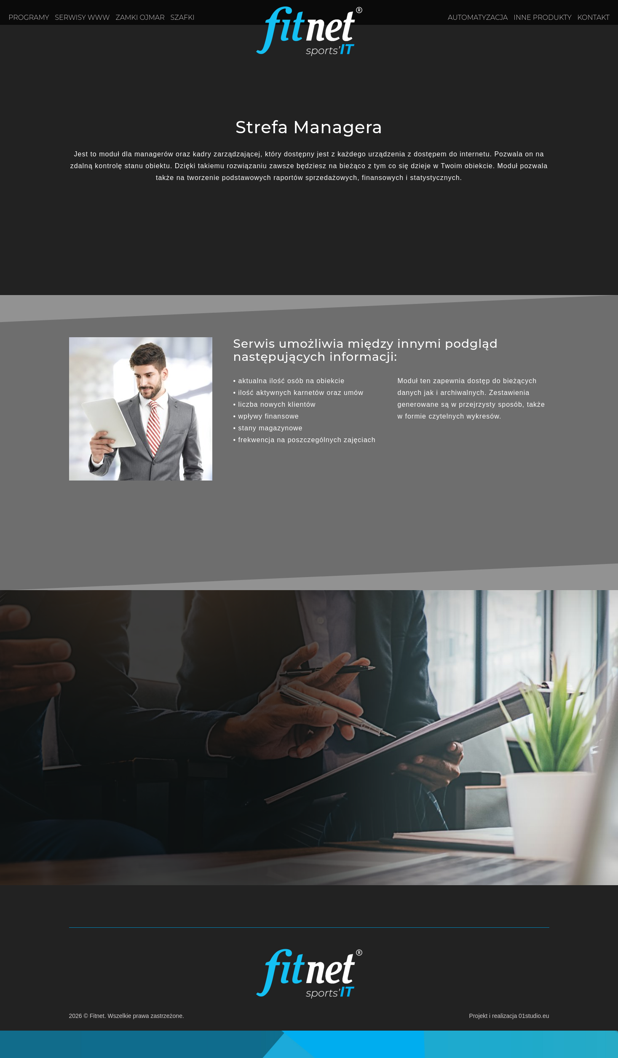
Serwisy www (82, 17)
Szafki (183, 17)
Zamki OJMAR (140, 17)
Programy (28, 17)
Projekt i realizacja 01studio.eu (509, 1015)
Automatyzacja (478, 17)
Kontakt (594, 17)
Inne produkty (542, 17)
